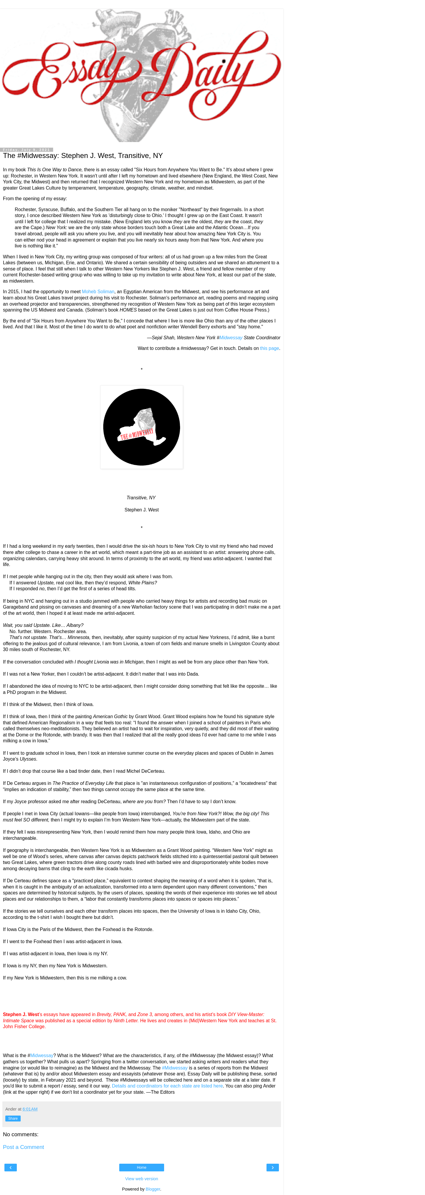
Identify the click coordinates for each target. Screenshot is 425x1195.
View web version (141, 1178)
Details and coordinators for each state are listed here (167, 1085)
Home (141, 1167)
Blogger (153, 1189)
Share (13, 1118)
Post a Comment (23, 1147)
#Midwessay (175, 1067)
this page (269, 348)
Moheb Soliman (98, 291)
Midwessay (230, 337)
